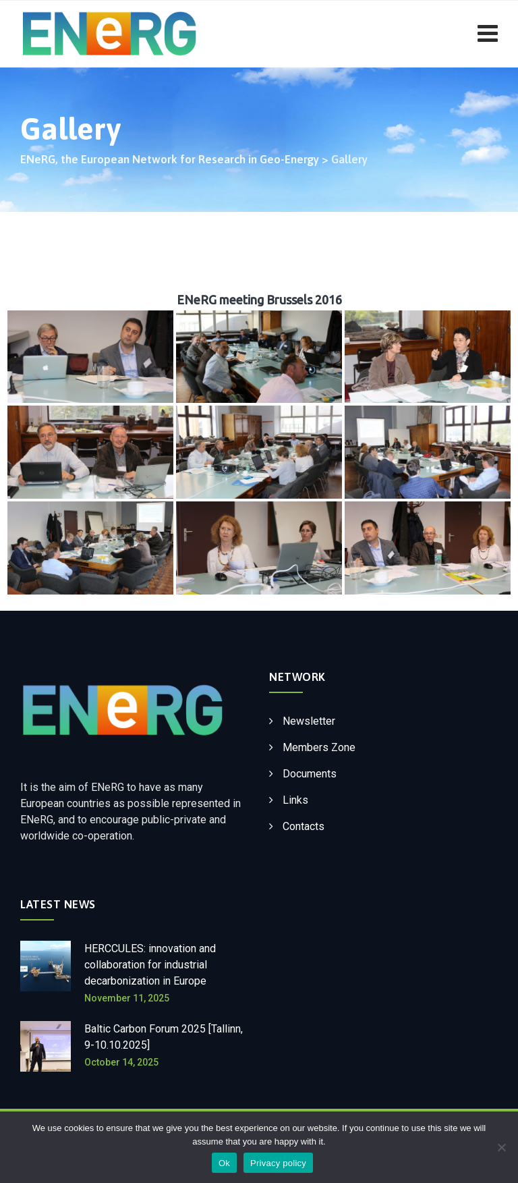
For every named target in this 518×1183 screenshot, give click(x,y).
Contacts (303, 826)
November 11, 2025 (126, 998)
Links (295, 800)
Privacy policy (278, 1163)
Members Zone (319, 747)
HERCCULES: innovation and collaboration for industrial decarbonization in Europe (150, 964)
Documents (310, 773)
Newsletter (309, 721)
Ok (224, 1163)
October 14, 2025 (121, 1062)
